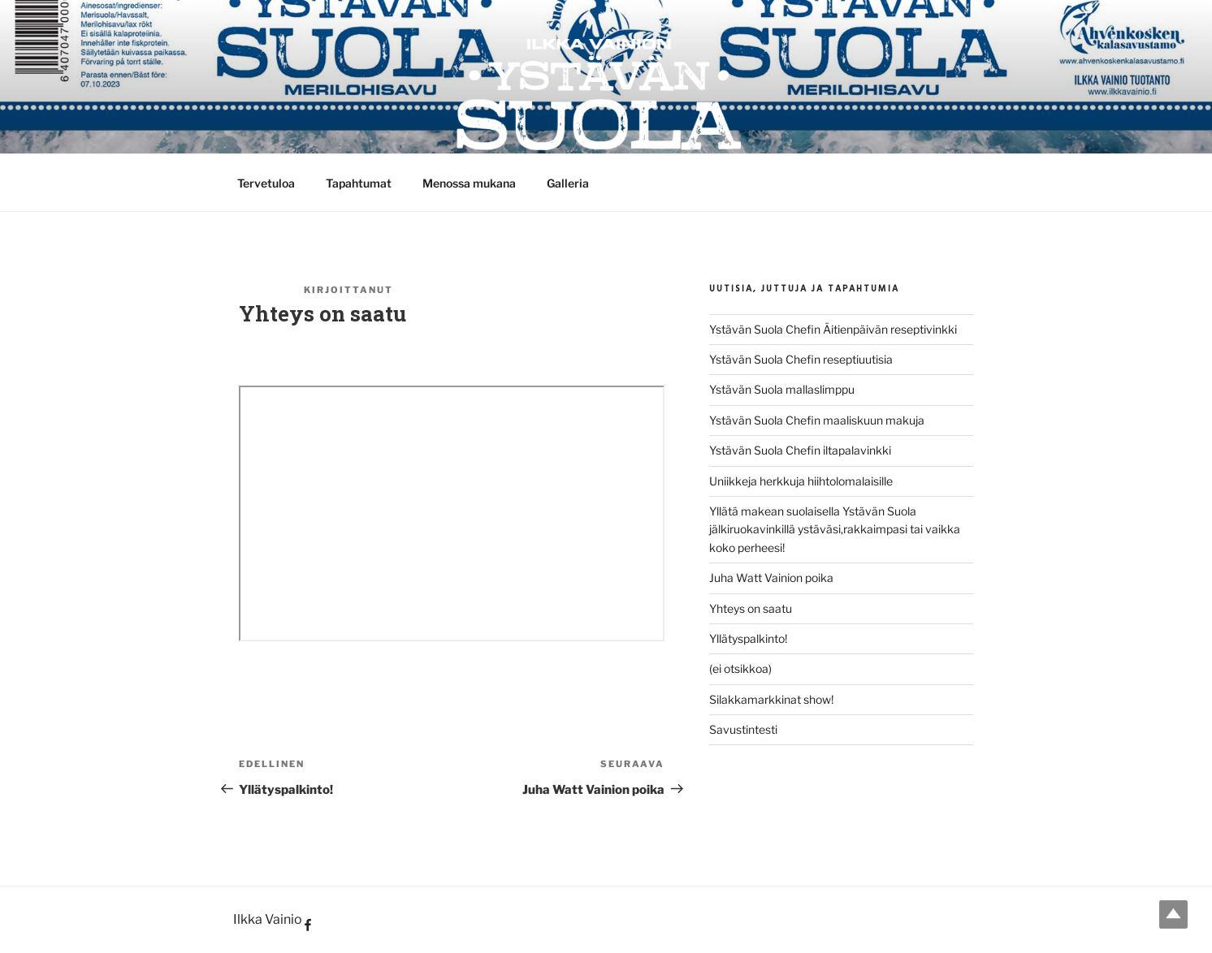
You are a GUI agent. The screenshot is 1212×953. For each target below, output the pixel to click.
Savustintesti (743, 729)
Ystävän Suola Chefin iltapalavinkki (800, 450)
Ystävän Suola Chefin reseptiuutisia (801, 359)
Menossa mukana (469, 183)
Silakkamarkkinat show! (771, 699)
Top (1173, 914)
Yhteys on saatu (750, 608)
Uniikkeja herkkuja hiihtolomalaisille (801, 481)
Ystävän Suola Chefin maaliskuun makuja (816, 420)
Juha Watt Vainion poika (771, 577)
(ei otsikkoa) (740, 668)
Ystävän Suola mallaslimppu (782, 389)
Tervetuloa (266, 183)
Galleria (568, 183)
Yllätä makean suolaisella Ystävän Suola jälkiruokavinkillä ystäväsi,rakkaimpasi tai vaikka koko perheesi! (834, 529)
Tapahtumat (359, 183)
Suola (417, 289)
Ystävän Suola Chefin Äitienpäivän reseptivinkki (833, 329)
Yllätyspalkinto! (748, 638)
